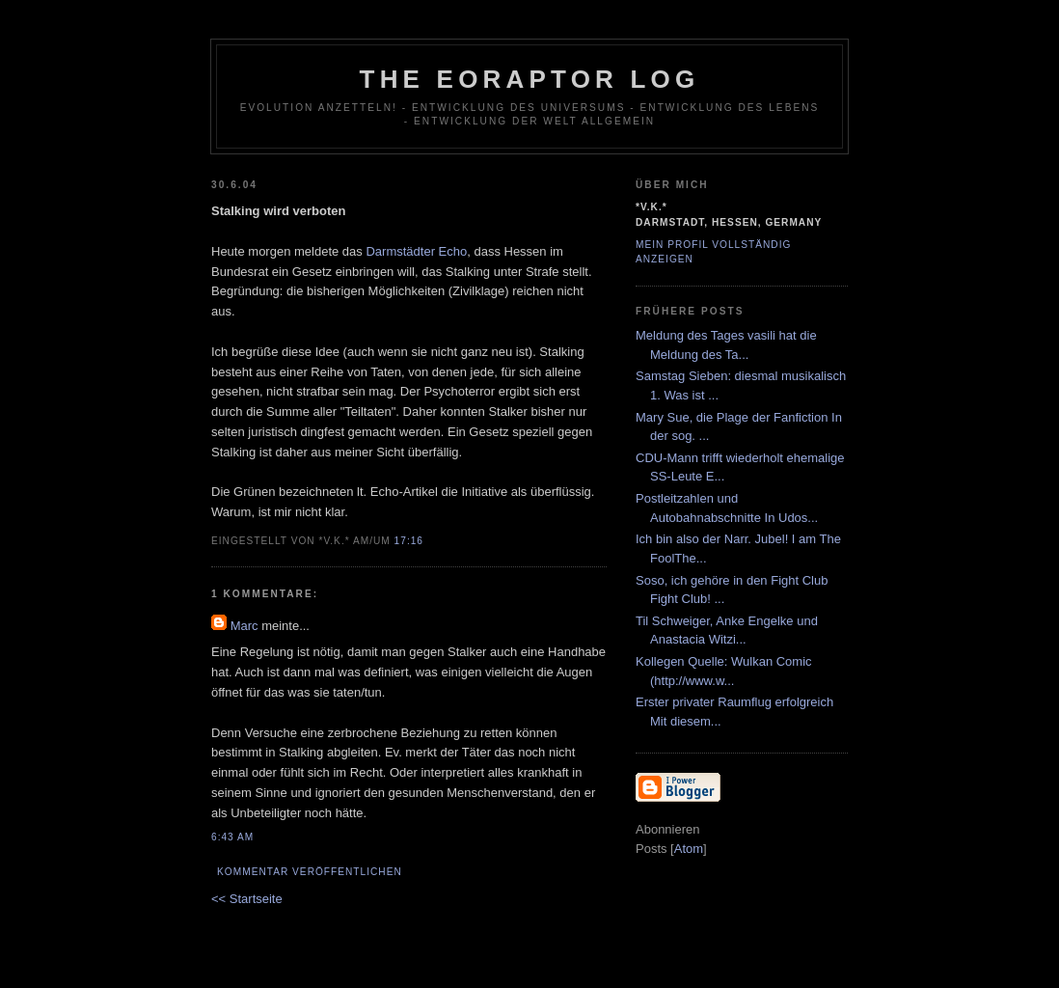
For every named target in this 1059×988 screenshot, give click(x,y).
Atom (688, 848)
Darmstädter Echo (416, 251)
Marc (244, 625)
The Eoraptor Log (530, 79)
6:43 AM (232, 837)
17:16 (408, 540)
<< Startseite (247, 899)
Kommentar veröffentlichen (309, 871)
